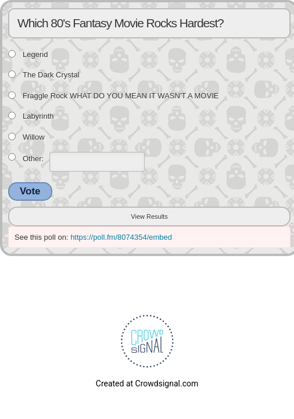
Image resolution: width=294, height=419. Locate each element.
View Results (149, 216)
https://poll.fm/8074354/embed (121, 237)
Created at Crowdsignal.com (147, 383)
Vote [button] (30, 191)
